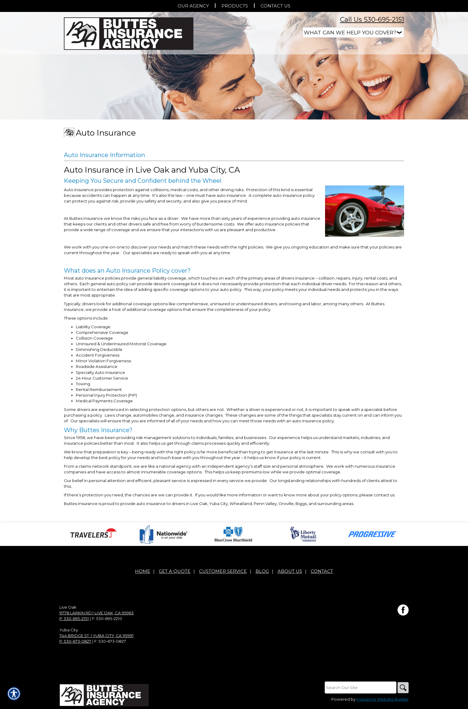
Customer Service (223, 571)
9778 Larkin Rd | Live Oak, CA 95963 (96, 613)
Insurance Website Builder (382, 699)
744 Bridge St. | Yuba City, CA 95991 (96, 635)
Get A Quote (174, 571)
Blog (262, 571)
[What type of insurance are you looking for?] (353, 32)
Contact (322, 571)
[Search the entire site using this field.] (359, 688)
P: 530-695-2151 (74, 618)
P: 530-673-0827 (75, 641)
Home (142, 571)
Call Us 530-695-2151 (372, 20)
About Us (290, 571)
